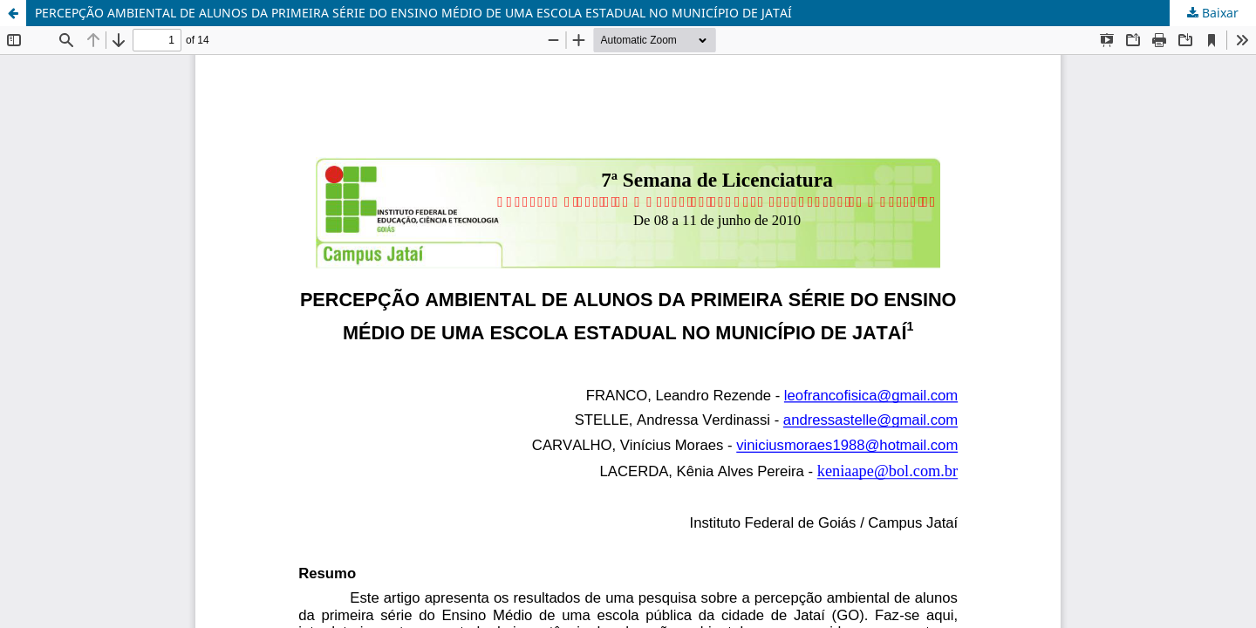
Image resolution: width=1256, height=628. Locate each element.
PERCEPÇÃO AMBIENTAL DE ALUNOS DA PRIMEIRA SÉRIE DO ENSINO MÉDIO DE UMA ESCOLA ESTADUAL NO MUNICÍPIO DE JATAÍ (413, 12)
